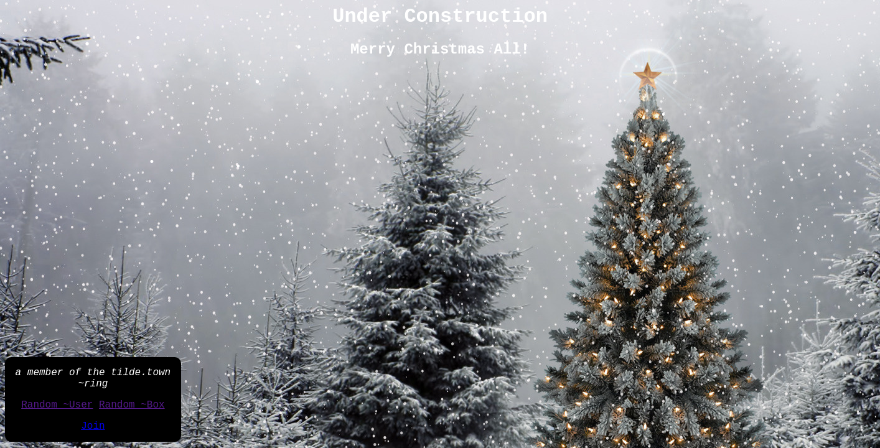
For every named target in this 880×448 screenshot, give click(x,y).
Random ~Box (132, 405)
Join (93, 426)
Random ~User (57, 405)
